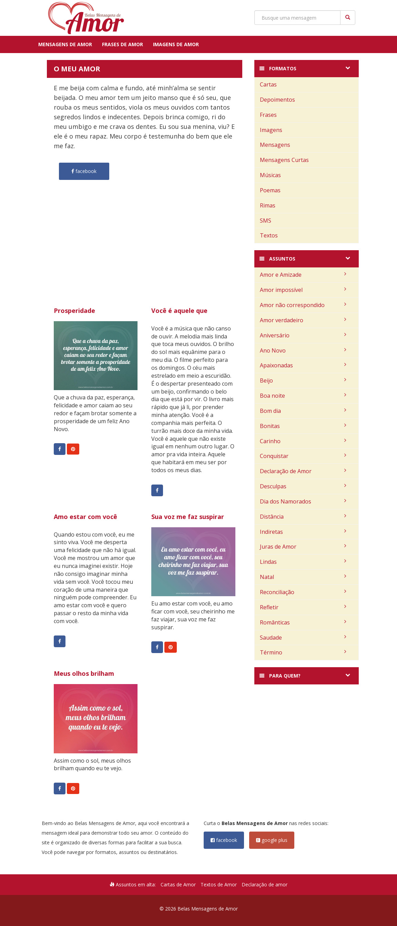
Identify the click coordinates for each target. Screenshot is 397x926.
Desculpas (303, 486)
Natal (303, 577)
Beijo (303, 380)
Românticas (303, 622)
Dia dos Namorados (303, 501)
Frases (268, 115)
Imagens (271, 130)
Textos (269, 235)
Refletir (303, 607)
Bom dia (303, 411)
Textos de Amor (219, 884)
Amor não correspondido (303, 305)
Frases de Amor (122, 44)
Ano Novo (303, 350)
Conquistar (303, 456)
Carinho (303, 441)
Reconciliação (303, 592)
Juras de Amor (303, 546)
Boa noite (303, 395)
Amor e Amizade (303, 274)
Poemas (270, 190)
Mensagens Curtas (284, 160)
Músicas (270, 175)
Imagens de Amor (176, 44)
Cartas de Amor (178, 884)
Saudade (303, 637)
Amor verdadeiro (303, 320)
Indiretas (303, 532)
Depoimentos (277, 99)
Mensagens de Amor (65, 44)
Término (303, 652)
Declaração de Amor (303, 471)
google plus (271, 840)
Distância (303, 516)
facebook (224, 840)
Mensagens (275, 145)
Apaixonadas (303, 365)
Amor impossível (303, 290)
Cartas (268, 84)
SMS (265, 220)
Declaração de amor (264, 884)
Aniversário (303, 335)
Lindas (303, 562)
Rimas (267, 205)
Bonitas (303, 426)
